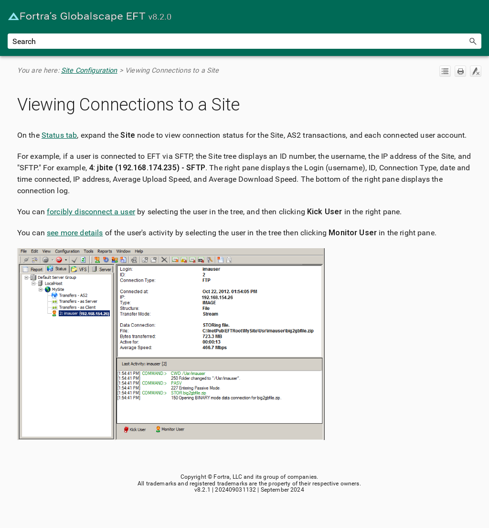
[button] (472, 41)
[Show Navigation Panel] (476, 16)
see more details (75, 232)
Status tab (59, 135)
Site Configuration (89, 70)
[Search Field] (244, 41)
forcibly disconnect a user (91, 211)
